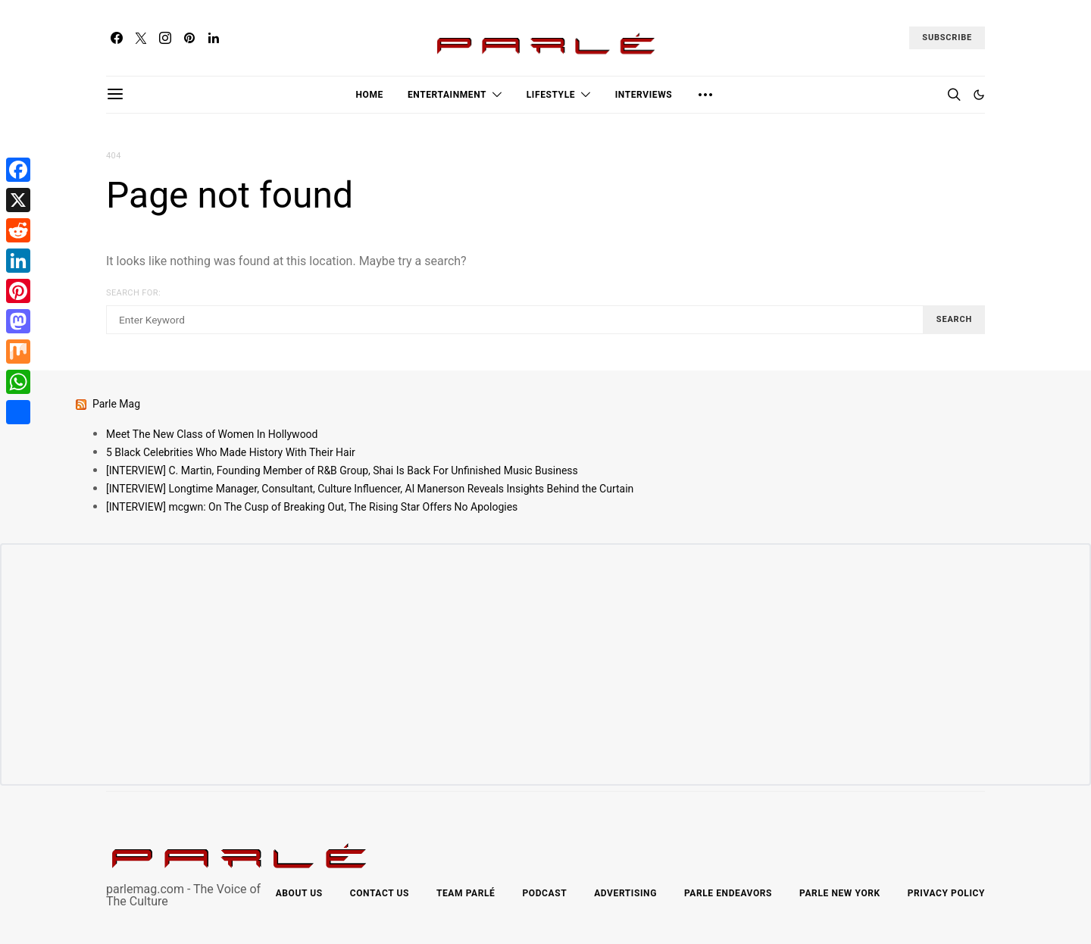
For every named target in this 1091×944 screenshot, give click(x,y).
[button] (979, 95)
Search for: (133, 293)
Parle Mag (116, 404)
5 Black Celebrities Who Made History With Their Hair (230, 452)
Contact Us (379, 893)
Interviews (644, 94)
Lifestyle (551, 94)
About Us (299, 893)
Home (369, 94)
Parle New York (839, 893)
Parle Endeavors (728, 893)
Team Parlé (465, 893)
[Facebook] (116, 38)
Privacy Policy (946, 893)
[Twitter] (141, 38)
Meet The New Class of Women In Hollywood (212, 434)
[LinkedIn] (213, 38)
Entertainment (447, 94)
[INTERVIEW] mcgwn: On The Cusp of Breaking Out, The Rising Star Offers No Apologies (311, 507)
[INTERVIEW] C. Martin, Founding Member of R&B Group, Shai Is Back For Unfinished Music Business (342, 470)
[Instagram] (165, 38)
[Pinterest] (189, 38)
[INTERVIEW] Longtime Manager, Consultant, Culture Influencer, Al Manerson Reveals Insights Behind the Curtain (369, 489)
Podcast (544, 893)
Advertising (625, 893)
